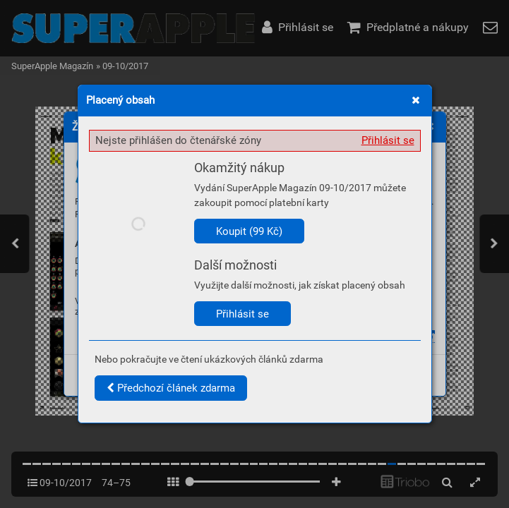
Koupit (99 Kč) (249, 231)
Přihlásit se (387, 140)
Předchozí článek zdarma (171, 388)
